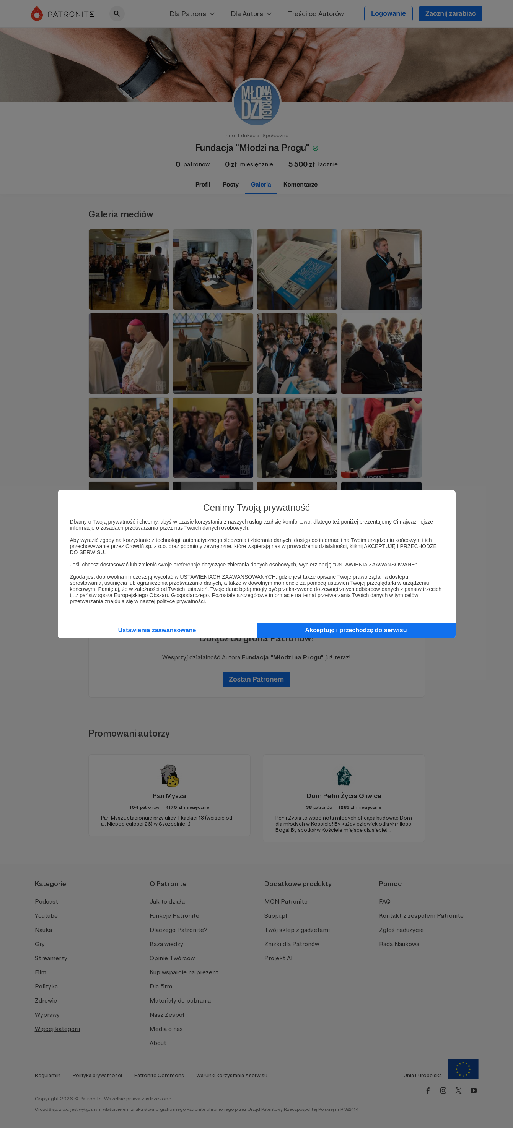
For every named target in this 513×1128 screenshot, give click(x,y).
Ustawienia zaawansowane (157, 630)
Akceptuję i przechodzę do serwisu (356, 630)
